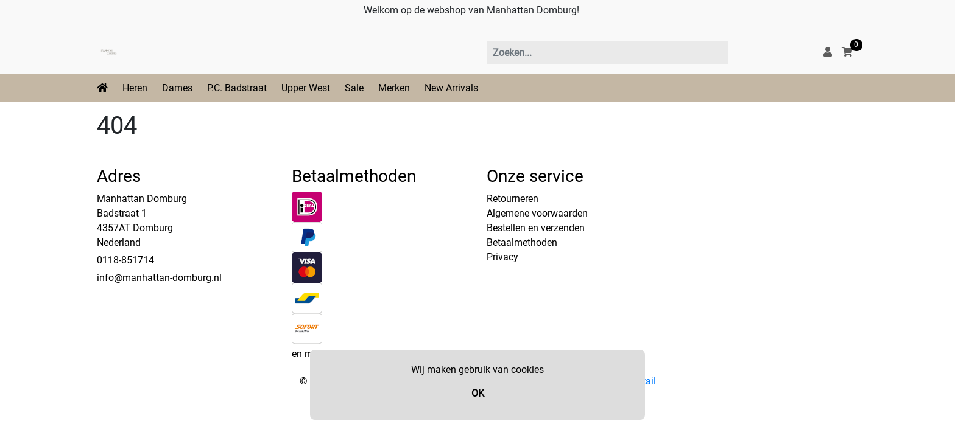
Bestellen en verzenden (536, 228)
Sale (354, 88)
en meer (309, 354)
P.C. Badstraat (237, 88)
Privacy (502, 257)
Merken (394, 88)
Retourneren (512, 198)
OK (477, 393)
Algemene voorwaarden (537, 213)
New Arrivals (451, 88)
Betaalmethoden (522, 242)
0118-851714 (125, 260)
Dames (177, 88)
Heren (134, 88)
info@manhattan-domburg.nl (159, 277)
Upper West (305, 88)
